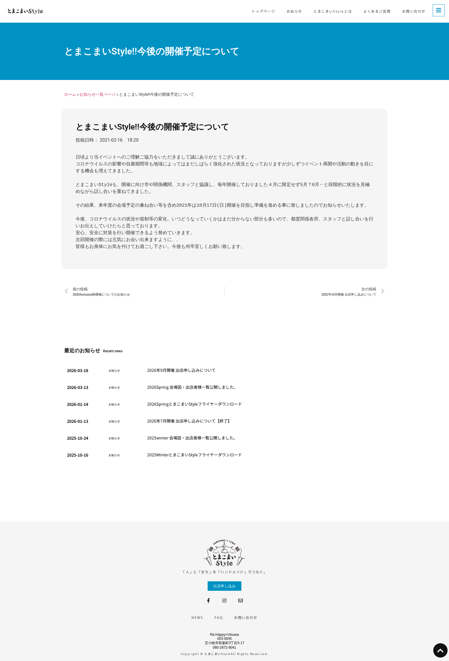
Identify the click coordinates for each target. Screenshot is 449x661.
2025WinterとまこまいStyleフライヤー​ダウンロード (194, 454)
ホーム (70, 94)
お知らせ (294, 11)
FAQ (218, 617)
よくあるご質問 (377, 11)
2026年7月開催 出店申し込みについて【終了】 (189, 421)
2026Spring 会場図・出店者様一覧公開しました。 (192, 387)
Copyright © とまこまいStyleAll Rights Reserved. (224, 654)
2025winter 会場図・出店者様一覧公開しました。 (192, 438)
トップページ (263, 11)
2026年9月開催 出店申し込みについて (181, 370)
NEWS (197, 617)
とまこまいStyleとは (333, 11)
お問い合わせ (414, 11)
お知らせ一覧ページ (98, 94)
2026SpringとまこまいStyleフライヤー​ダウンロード (194, 404)
